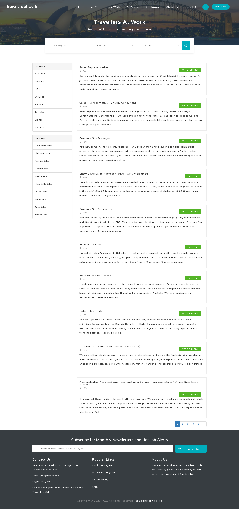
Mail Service (133, 7)
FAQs (95, 487)
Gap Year (94, 7)
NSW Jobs (40, 81)
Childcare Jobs (42, 153)
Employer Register (103, 465)
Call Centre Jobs (43, 145)
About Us (172, 7)
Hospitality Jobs (43, 184)
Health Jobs (41, 176)
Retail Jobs (40, 199)
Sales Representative (93, 67)
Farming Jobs (42, 161)
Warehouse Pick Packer (95, 275)
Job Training (153, 7)
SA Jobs (39, 104)
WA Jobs (39, 127)
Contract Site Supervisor (96, 209)
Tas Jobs (39, 112)
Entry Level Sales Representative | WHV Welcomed (113, 173)
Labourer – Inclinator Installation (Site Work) (109, 346)
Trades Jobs (41, 214)
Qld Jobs (39, 96)
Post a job (220, 6)
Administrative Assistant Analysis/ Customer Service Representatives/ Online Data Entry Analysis (139, 383)
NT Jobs (39, 89)
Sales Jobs (40, 207)
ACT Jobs (40, 73)
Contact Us (190, 7)
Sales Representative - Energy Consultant (107, 102)
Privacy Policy (100, 479)
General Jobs (41, 168)
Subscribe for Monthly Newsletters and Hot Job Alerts (119, 440)
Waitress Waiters (90, 244)
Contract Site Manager (94, 138)
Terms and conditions (148, 500)
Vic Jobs (39, 120)
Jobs (80, 7)
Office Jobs (41, 191)
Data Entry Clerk (90, 311)
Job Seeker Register (103, 472)
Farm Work (113, 7)
